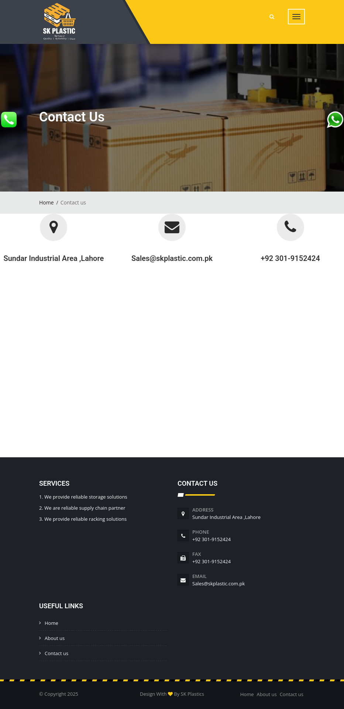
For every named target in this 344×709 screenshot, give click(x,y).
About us (55, 638)
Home (46, 202)
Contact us (56, 653)
